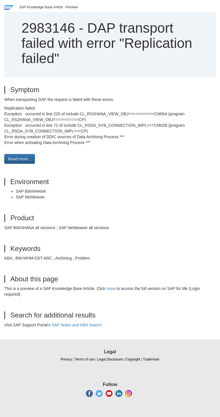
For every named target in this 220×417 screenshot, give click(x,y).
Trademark (151, 359)
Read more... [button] (19, 159)
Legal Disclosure (110, 359)
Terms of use (85, 359)
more (110, 288)
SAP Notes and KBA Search (77, 325)
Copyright (132, 359)
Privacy (66, 359)
